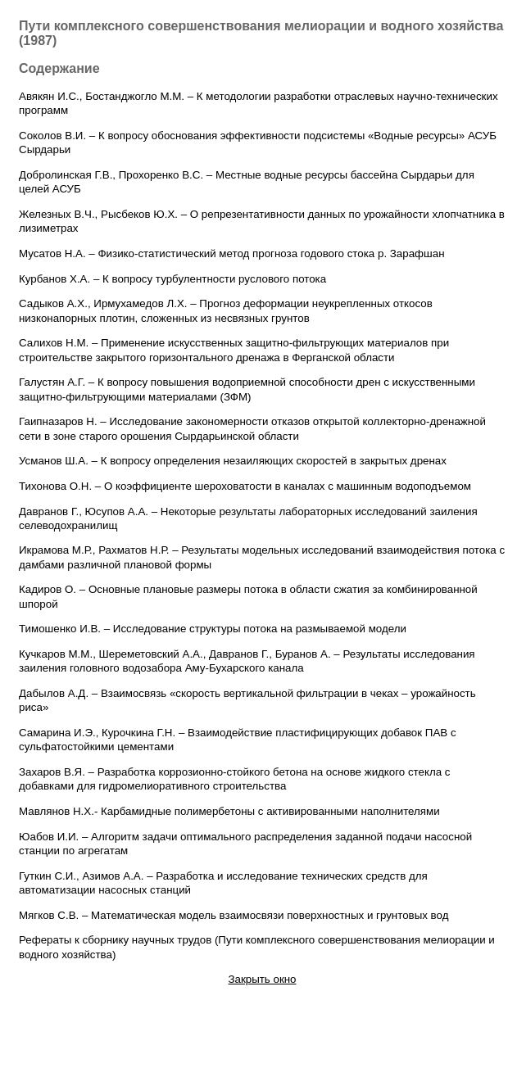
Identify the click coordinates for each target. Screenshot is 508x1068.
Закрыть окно (262, 979)
